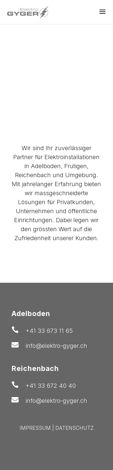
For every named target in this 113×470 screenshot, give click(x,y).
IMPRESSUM (35, 428)
